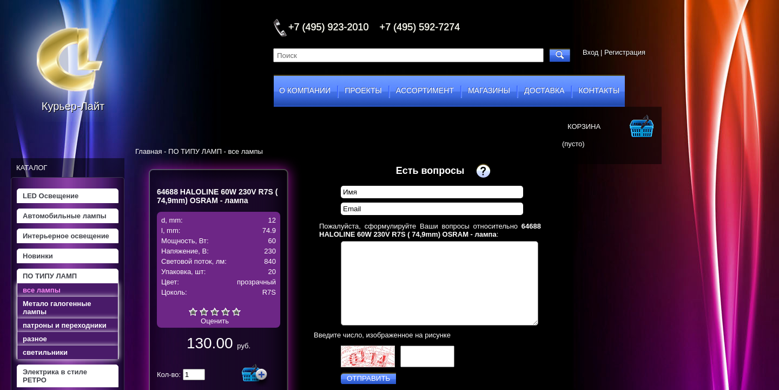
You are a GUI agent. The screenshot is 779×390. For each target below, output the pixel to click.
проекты (363, 90)
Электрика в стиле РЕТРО (55, 376)
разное (35, 339)
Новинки (38, 256)
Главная (148, 151)
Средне (214, 311)
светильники (45, 352)
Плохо (204, 311)
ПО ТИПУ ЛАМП (50, 276)
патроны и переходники (65, 325)
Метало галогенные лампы (57, 308)
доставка (544, 90)
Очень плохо (193, 311)
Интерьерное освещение (66, 236)
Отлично (236, 311)
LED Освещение (50, 196)
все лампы (42, 290)
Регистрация (624, 52)
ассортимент (425, 90)
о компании (305, 90)
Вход (590, 52)
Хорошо (225, 311)
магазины (489, 90)
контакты (599, 90)
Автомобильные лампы (65, 216)
